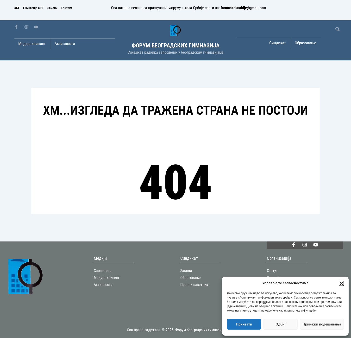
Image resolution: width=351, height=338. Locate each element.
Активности (103, 284)
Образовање (190, 277)
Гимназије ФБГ (33, 8)
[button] (341, 283)
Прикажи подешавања (322, 324)
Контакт (66, 8)
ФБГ (17, 8)
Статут (272, 270)
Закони (52, 8)
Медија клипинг (106, 277)
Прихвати (244, 324)
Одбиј (280, 324)
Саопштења (103, 270)
